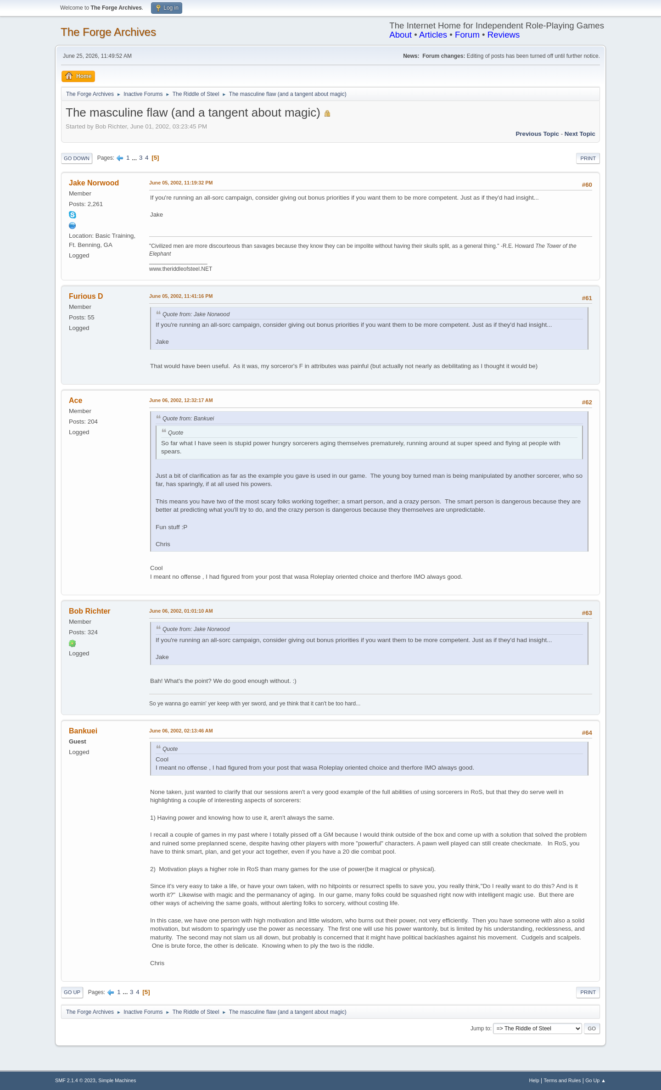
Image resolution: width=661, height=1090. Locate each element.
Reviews (503, 34)
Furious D (86, 296)
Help (534, 1080)
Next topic (580, 133)
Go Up (72, 992)
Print (588, 158)
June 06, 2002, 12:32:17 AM (181, 400)
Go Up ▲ (595, 1080)
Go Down (77, 158)
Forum (467, 34)
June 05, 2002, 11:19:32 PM (181, 182)
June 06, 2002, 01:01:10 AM (181, 611)
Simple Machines (117, 1080)
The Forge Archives (108, 32)
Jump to (480, 1028)
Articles (433, 34)
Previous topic (537, 133)
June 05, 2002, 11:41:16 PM (181, 296)
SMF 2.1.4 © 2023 (75, 1080)
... (135, 157)
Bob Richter (90, 611)
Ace (75, 400)
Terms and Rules (562, 1080)
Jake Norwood (94, 183)
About (400, 34)
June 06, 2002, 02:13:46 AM (181, 730)
